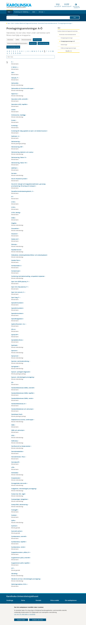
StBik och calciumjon (17, 430)
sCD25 (13, 109)
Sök (74, 17)
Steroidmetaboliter (17, 451)
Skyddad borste (16, 250)
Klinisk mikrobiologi (43, 43)
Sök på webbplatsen (13, 17)
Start (8, 23)
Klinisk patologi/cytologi (13, 47)
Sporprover (14, 356)
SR (12, 382)
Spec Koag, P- (15, 297)
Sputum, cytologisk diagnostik (20, 372)
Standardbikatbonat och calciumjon (22, 409)
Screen (13, 120)
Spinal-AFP (14, 334)
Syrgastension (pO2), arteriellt (20, 557)
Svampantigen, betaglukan (19, 499)
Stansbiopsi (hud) (16, 414)
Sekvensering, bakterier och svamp (22, 152)
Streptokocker (15, 478)
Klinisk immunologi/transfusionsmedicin (17, 43)
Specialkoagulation (17, 319)
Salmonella (14, 83)
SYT (12, 568)
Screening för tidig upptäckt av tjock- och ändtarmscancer (29, 131)
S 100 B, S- (14, 67)
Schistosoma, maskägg (18, 115)
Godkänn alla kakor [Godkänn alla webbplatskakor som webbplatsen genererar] (37, 619)
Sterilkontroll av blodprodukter (20, 446)
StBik (12, 425)
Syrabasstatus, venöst (18, 547)
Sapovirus (14, 94)
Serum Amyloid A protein (19, 179)
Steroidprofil (15, 462)
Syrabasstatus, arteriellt (18, 536)
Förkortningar (64, 44)
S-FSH (13, 202)
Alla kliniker (10, 39)
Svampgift (14, 510)
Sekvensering (15, 141)
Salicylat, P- (14, 78)
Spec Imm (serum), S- (17, 292)
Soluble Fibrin (15, 260)
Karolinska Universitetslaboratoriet (47, 23)
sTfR (12, 467)
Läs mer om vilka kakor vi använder (24, 614)
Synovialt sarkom (16, 531)
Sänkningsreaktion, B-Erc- (19, 584)
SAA (12, 72)
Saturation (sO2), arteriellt (19, 99)
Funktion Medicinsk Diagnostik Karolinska (26, 23)
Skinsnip (13, 244)
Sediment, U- (15, 136)
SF (12, 196)
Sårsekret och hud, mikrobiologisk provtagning (25, 579)
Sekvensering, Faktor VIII (19, 163)
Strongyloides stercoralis (19, 483)
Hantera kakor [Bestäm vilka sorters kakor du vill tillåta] (21, 619)
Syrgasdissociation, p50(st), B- (20, 552)
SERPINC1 (14, 168)
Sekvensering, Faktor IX (18, 157)
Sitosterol (14, 234)
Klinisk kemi (33, 43)
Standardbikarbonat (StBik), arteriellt (22, 388)
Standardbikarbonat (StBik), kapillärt (22, 393)
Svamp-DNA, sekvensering (19, 504)
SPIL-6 (13, 329)
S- (11, 62)
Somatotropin (15, 271)
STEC (12, 435)
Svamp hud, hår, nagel (18, 494)
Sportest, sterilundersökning (20, 361)
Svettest (13, 515)
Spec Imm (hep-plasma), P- (19, 287)
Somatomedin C (16, 265)
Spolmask (14, 345)
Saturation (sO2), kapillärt (19, 104)
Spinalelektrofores (17, 340)
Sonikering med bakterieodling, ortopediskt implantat (27, 276)
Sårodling (14, 573)
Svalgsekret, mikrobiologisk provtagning (23, 488)
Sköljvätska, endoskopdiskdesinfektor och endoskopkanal (29, 255)
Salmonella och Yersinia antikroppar (22, 88)
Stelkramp (14, 441)
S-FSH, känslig (15, 212)
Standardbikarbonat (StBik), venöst (22, 398)
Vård (12, 23)
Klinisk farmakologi (26, 39)
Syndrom (14, 526)
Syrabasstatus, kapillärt (18, 542)
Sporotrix (14, 350)
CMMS (17, 39)
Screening (14, 125)
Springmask (15, 366)
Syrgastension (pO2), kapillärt (20, 563)
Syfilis (13, 520)
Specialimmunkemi (17, 303)
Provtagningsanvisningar (65, 23)
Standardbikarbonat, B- (18, 404)
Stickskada (14, 473)
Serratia (13, 173)
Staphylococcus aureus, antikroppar (22, 419)
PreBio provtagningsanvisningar (68, 48)
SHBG (13, 218)
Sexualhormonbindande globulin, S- (22, 191)
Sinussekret (14, 228)
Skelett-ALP (14, 239)
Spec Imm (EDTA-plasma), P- (19, 281)
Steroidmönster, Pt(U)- (18, 457)
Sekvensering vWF (16, 147)
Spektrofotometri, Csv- (18, 324)
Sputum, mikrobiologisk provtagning (22, 377)
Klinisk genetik (37, 39)
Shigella (13, 223)
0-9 (20, 53)
